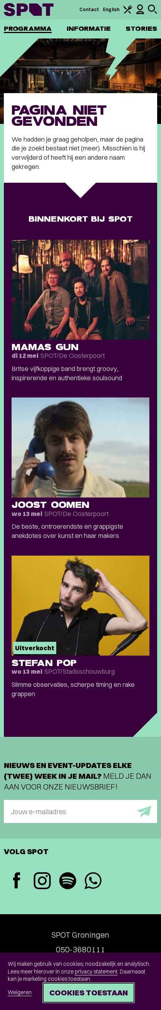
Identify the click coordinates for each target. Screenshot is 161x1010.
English (111, 9)
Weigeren (20, 992)
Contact (89, 9)
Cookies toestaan (88, 992)
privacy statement (96, 971)
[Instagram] (42, 882)
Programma (28, 29)
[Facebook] (16, 881)
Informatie (89, 29)
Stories (141, 29)
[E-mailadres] (80, 811)
